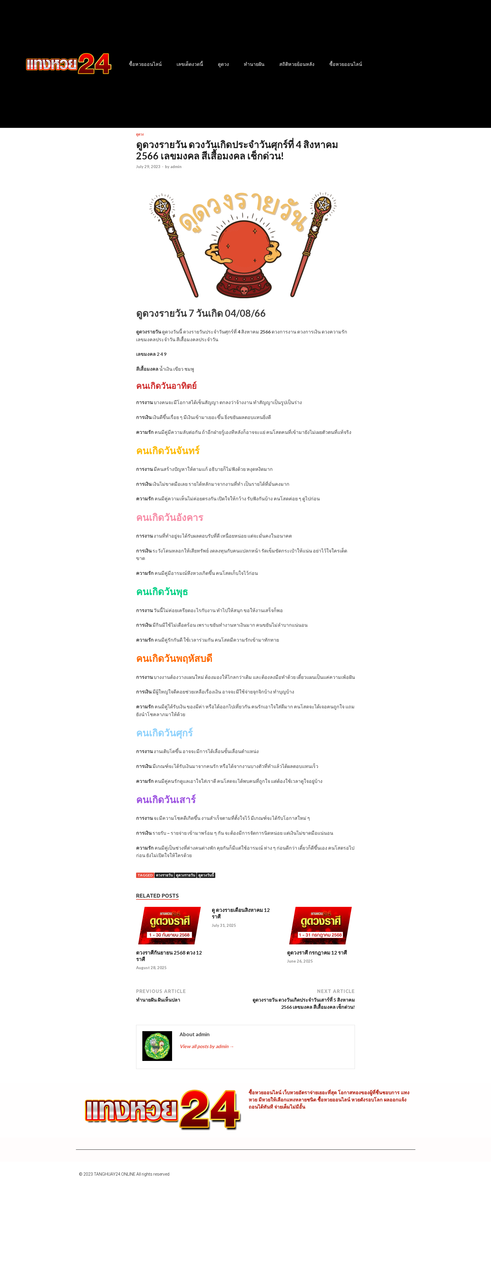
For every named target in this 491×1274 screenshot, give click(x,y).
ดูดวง (223, 64)
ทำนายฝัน (254, 64)
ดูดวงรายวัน (185, 875)
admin (176, 166)
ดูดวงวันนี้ (206, 875)
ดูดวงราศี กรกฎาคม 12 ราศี (317, 952)
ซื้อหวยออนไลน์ (145, 64)
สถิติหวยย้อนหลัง (296, 64)
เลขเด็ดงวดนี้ (190, 64)
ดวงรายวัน (164, 875)
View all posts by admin (207, 1046)
